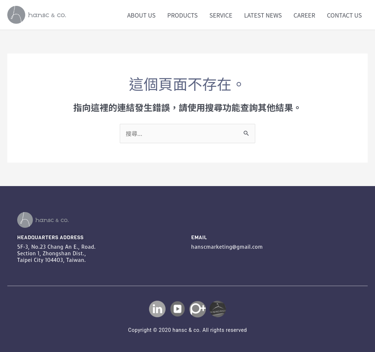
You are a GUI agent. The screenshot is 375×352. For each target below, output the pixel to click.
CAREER (304, 15)
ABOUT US (141, 15)
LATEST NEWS (263, 15)
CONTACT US (344, 15)
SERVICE (221, 15)
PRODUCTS (182, 15)
